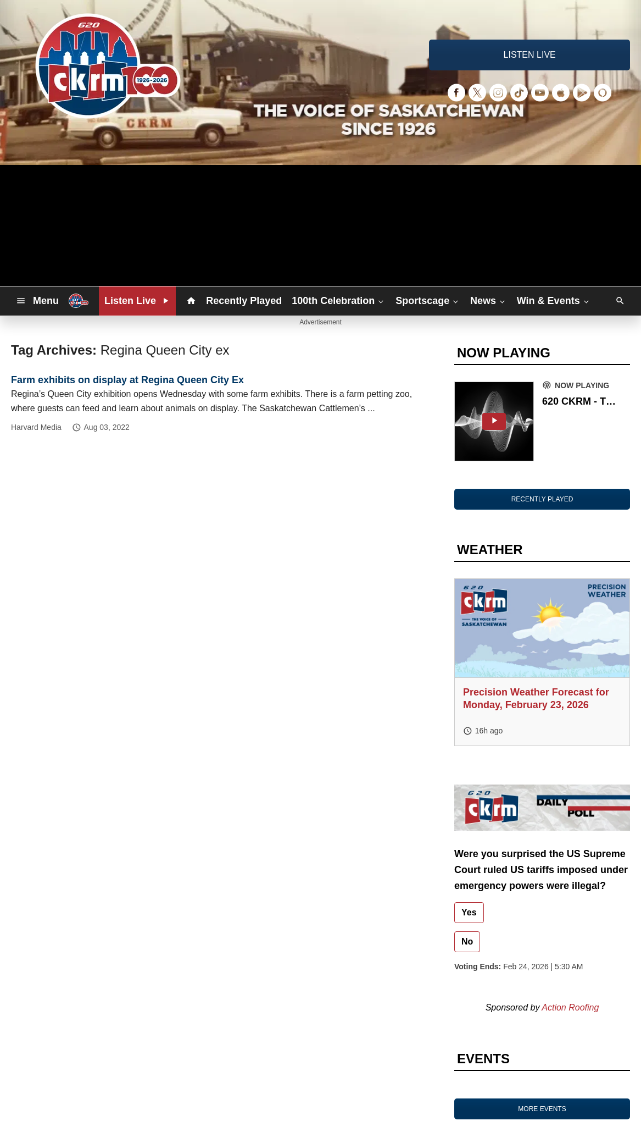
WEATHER (490, 549)
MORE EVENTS (542, 1109)
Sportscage (427, 301)
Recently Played (244, 300)
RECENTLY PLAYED (542, 499)
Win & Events (554, 301)
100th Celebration (339, 301)
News (488, 301)
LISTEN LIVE (530, 54)
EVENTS (483, 1058)
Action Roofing (570, 1007)
